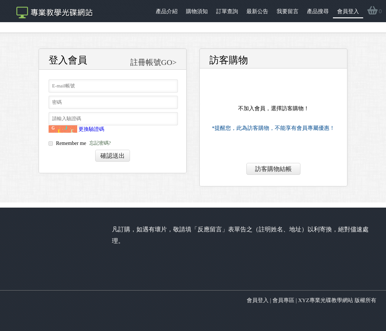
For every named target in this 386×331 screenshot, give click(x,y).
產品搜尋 (318, 11)
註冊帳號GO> (153, 62)
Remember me (80, 144)
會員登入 (348, 11)
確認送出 (112, 155)
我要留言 (288, 11)
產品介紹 (167, 11)
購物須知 (197, 11)
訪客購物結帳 (273, 169)
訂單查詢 (227, 11)
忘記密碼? (100, 143)
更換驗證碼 (91, 129)
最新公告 (257, 11)
